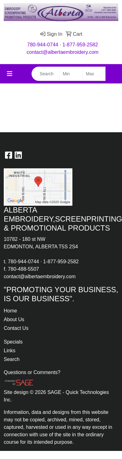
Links (9, 350)
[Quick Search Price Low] (71, 74)
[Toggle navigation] (9, 73)
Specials (13, 341)
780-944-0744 (42, 44)
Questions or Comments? (32, 372)
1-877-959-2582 (80, 44)
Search (12, 359)
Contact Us (16, 328)
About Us (14, 319)
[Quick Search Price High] (94, 74)
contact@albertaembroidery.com (62, 52)
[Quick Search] (46, 74)
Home (10, 310)
